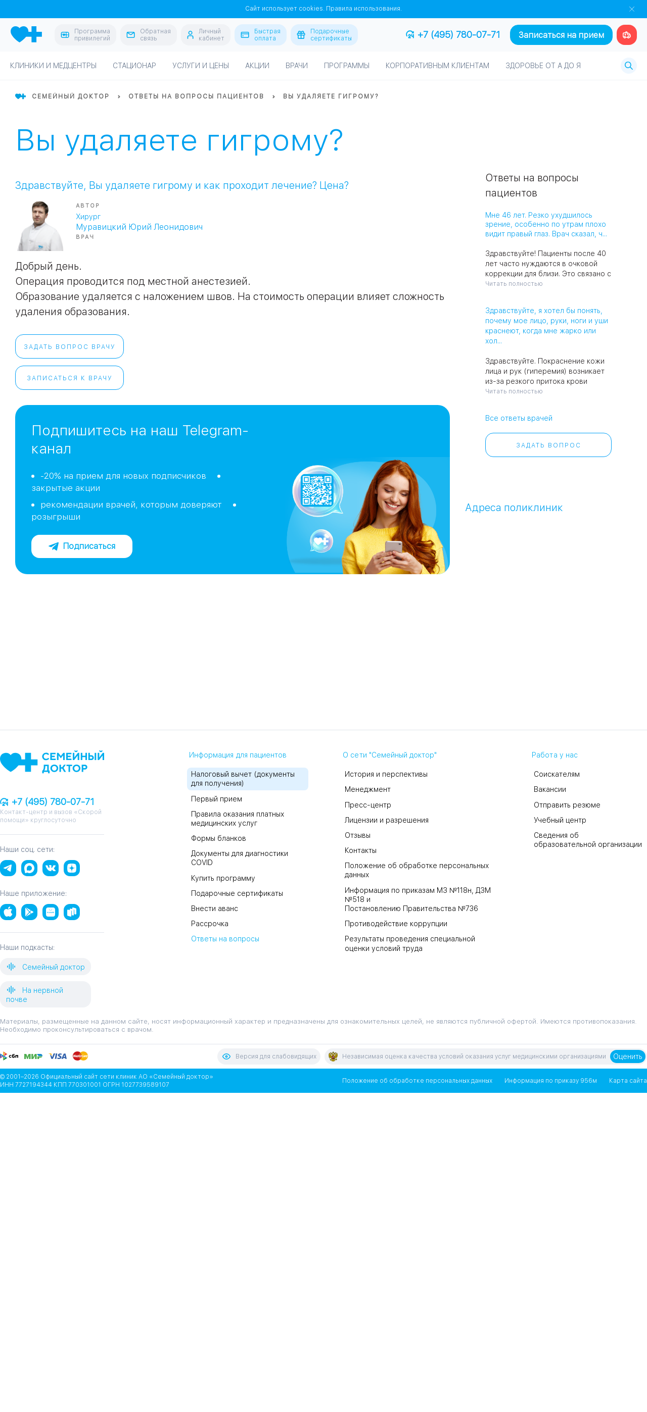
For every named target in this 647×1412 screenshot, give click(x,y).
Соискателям (557, 774)
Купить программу (223, 878)
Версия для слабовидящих (268, 1056)
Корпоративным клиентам (437, 66)
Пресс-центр (368, 805)
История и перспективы (386, 774)
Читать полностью (514, 283)
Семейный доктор (45, 967)
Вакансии (550, 789)
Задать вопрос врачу (70, 346)
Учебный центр (560, 820)
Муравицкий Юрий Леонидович (139, 227)
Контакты (361, 850)
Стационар (134, 66)
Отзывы (358, 835)
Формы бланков (218, 838)
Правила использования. (364, 8)
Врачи (297, 66)
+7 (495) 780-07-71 (453, 34)
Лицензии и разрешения (387, 820)
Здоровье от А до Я (543, 66)
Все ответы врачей (518, 418)
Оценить (627, 1056)
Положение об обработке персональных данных (417, 1080)
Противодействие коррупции (396, 924)
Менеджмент (368, 789)
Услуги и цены (200, 66)
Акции (257, 66)
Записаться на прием (561, 35)
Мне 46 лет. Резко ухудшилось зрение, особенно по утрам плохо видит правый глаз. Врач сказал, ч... (546, 224)
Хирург (88, 217)
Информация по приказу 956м (550, 1080)
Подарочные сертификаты (237, 893)
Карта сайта (628, 1080)
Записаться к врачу (70, 378)
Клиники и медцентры (53, 66)
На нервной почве (34, 994)
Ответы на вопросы (225, 939)
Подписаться (82, 546)
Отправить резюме (567, 805)
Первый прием (216, 799)
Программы (346, 66)
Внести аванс (214, 908)
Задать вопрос (548, 445)
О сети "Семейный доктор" (390, 755)
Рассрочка (209, 924)
